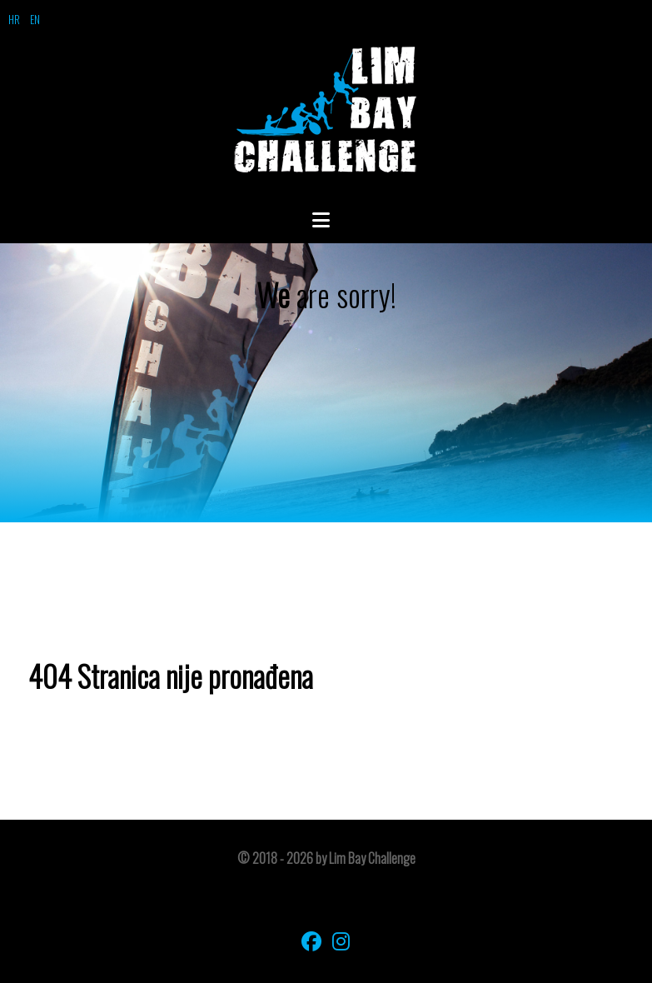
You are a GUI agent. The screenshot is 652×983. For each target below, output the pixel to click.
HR (14, 19)
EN (35, 19)
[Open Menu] (326, 219)
